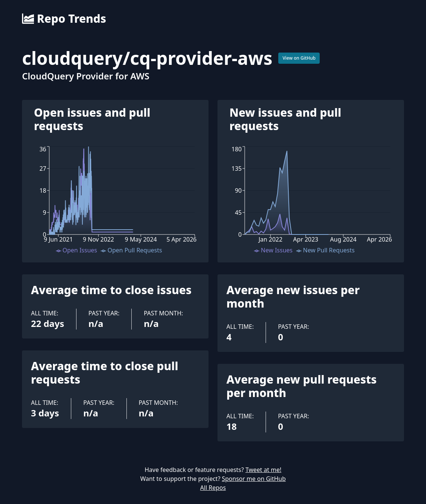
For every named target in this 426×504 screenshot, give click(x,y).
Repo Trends (64, 18)
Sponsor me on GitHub (254, 479)
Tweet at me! (263, 470)
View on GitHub (299, 58)
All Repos (213, 487)
